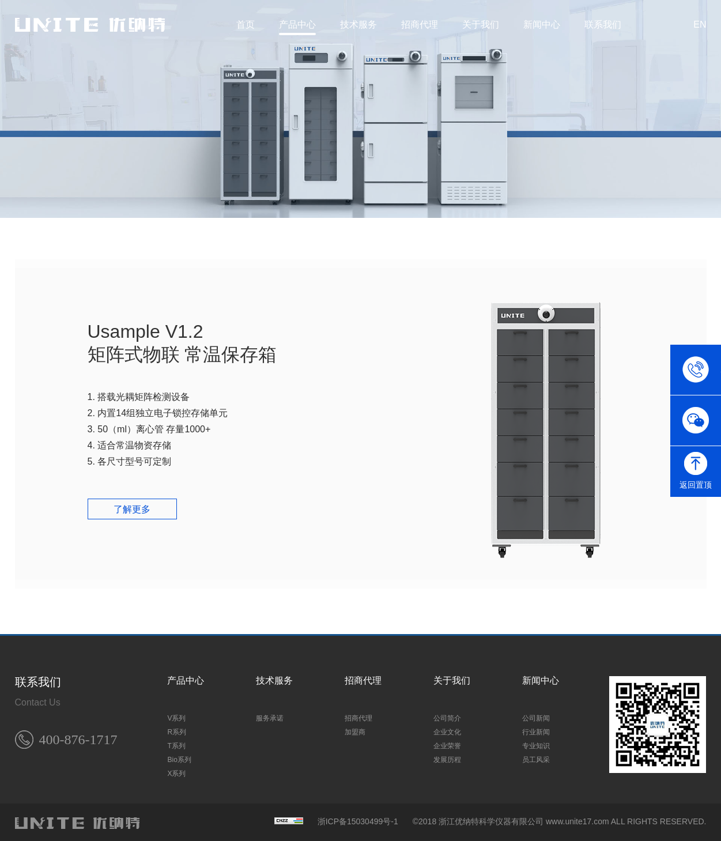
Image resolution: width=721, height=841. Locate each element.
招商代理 (419, 24)
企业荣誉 (447, 743)
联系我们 (602, 24)
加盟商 (355, 729)
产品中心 (297, 24)
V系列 (176, 715)
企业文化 (447, 729)
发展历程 (447, 757)
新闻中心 (541, 24)
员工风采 (536, 757)
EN (699, 24)
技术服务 (358, 24)
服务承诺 (270, 715)
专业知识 (536, 743)
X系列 (176, 771)
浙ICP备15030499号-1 (358, 818)
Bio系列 (179, 757)
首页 (245, 24)
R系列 (176, 729)
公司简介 (447, 715)
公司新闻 (536, 715)
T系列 (176, 743)
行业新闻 (536, 729)
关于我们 (480, 24)
